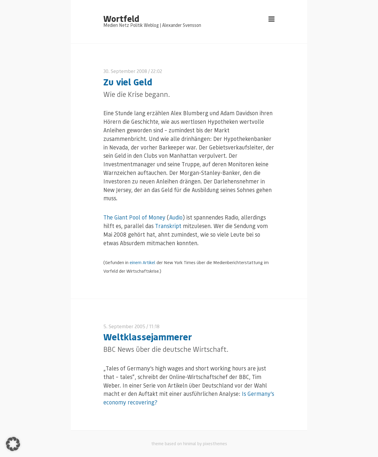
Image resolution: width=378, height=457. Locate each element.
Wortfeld (121, 18)
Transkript (168, 226)
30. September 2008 (125, 71)
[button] (13, 444)
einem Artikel (142, 262)
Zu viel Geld (127, 82)
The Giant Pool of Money (134, 217)
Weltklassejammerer (147, 337)
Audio (176, 217)
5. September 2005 (124, 326)
